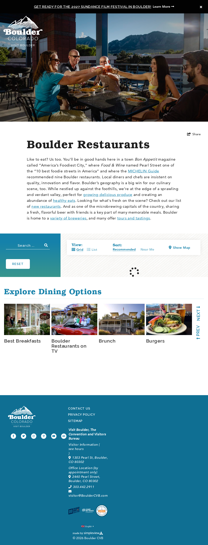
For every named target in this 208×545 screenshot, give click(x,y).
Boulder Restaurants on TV (68, 345)
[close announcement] (201, 7)
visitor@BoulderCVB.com (88, 494)
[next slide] (197, 315)
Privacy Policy (81, 414)
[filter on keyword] (46, 245)
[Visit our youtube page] (53, 436)
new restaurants (46, 206)
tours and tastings (133, 218)
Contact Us (79, 408)
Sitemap (75, 421)
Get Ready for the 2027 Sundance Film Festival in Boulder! (92, 7)
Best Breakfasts (22, 340)
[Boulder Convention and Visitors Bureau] (22, 416)
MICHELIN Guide (143, 171)
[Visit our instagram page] (33, 436)
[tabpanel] (27, 323)
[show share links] (194, 134)
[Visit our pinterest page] (43, 436)
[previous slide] (197, 331)
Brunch (107, 340)
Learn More (163, 7)
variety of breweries (68, 218)
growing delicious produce (107, 194)
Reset (18, 264)
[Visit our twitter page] (23, 436)
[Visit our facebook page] (13, 436)
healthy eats (64, 200)
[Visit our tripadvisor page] (63, 436)
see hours (75, 449)
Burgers (155, 340)
